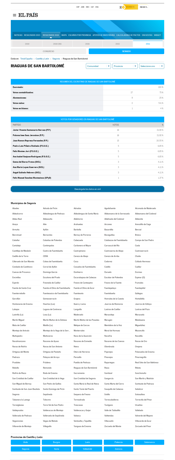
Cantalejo (16, 246)
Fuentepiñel (140, 288)
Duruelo (107, 272)
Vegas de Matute (50, 421)
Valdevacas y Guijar (82, 411)
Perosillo (77, 357)
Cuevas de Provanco (21, 272)
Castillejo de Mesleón (21, 251)
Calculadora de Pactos (128, 36)
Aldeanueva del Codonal (145, 214)
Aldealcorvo (17, 214)
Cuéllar (138, 267)
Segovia (15, 395)
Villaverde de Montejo (21, 427)
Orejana (138, 347)
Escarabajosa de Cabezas (85, 278)
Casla (137, 246)
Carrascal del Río (111, 246)
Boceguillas (109, 235)
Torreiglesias (18, 405)
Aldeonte (139, 219)
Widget (157, 36)
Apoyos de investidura (104, 36)
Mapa (64, 36)
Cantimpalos (48, 246)
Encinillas (16, 278)
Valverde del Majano (144, 416)
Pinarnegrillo (140, 357)
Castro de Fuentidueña (53, 251)
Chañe (138, 256)
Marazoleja (109, 315)
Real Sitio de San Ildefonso (146, 363)
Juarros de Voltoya (143, 304)
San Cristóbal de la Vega (53, 379)
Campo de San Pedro (144, 241)
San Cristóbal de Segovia (85, 379)
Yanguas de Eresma (82, 427)
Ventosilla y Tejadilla (82, 421)
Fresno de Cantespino (83, 283)
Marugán (108, 320)
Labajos (15, 310)
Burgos (56, 442)
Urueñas (138, 405)
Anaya (15, 225)
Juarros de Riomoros (113, 304)
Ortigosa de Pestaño (52, 352)
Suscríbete (132, 7)
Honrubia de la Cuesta (114, 299)
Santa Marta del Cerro (114, 384)
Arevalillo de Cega (143, 225)
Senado (126, 52)
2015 (117, 44)
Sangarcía (108, 379)
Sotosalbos (140, 395)
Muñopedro (17, 336)
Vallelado (139, 411)
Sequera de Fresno (82, 395)
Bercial (138, 230)
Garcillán (16, 299)
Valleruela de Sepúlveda (53, 416)
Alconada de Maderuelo (145, 209)
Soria (56, 449)
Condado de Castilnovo (22, 267)
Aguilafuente (110, 209)
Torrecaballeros (111, 400)
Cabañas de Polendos (52, 241)
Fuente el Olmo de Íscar (84, 288)
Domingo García (50, 272)
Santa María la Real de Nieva (86, 384)
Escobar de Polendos (113, 278)
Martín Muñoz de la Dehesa (55, 320)
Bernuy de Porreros (82, 235)
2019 (27, 44)
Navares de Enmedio (83, 342)
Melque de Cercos (82, 326)
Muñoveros (48, 336)
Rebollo (15, 368)
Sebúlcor (139, 389)
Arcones (108, 225)
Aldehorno (78, 219)
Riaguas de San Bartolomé (85, 368)
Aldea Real (17, 219)
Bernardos (47, 235)
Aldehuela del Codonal (114, 219)
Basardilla (108, 230)
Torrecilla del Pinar (143, 400)
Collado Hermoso (142, 262)
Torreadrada (79, 400)
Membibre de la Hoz (113, 326)
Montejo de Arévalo (20, 331)
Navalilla (139, 336)
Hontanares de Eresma (22, 304)
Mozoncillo (139, 331)
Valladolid (87, 449)
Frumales (139, 283)
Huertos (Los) (49, 304)
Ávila (25, 442)
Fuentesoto (78, 294)
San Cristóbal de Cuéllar (22, 379)
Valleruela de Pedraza (22, 416)
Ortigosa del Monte (20, 352)
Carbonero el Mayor (82, 246)
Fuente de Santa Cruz (21, 288)
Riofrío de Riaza (19, 373)
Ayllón (45, 230)
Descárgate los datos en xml (88, 189)
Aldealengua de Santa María (86, 214)
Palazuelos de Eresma (144, 352)
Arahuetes (78, 225)
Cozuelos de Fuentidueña (85, 267)
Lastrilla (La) (17, 315)
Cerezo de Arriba (111, 256)
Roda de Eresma (50, 373)
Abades (15, 209)
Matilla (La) (48, 326)
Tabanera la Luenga (21, 400)
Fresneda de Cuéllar (52, 283)
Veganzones (17, 421)
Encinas (138, 272)
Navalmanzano (19, 342)
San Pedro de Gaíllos (52, 384)
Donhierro (78, 272)
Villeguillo (47, 427)
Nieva (76, 347)
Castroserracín (141, 251)
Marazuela (139, 315)
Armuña (15, 230)
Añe (44, 225)
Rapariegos (109, 363)
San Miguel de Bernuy (21, 384)
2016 (87, 44)
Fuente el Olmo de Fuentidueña (56, 288)
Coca (76, 262)
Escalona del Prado (51, 278)
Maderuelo (78, 315)
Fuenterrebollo (18, 294)
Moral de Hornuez (112, 331)
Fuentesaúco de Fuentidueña (55, 294)
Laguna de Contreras (52, 310)
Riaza (106, 368)
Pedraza (16, 357)
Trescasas (78, 405)
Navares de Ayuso (51, 342)
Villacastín (108, 421)
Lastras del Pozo (142, 310)
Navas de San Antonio (52, 347)
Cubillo (107, 267)
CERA (45, 256)
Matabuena (140, 320)
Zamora (118, 449)
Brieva (138, 235)
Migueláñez (140, 326)
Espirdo (15, 283)
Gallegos (139, 294)
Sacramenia (79, 373)
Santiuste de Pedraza (144, 384)
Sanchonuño (140, 373)
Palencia (119, 442)
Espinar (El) (140, 278)
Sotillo (107, 395)
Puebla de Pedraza (82, 363)
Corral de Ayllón (50, 267)
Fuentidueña (109, 294)
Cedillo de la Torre (20, 256)
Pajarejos (108, 352)
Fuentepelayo (110, 288)
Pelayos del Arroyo (51, 357)
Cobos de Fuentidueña (52, 262)
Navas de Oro (141, 342)
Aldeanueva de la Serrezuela (117, 214)
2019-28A (57, 44)
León (87, 442)
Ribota (138, 368)
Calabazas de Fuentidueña (115, 241)
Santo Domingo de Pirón (53, 389)
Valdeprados (17, 411)
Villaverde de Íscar (143, 421)
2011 (147, 44)
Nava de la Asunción (83, 336)
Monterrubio (79, 331)
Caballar (16, 241)
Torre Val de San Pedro (53, 405)
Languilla (78, 310)
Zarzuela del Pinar (143, 427)
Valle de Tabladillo (112, 411)
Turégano (108, 405)
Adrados (77, 209)
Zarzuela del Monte (112, 427)
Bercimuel (16, 235)
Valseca (77, 416)
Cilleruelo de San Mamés (23, 262)
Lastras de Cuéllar (112, 310)
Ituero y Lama (80, 304)
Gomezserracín (50, 299)
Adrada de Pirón (50, 209)
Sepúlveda (47, 395)
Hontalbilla (139, 299)
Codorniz (108, 262)
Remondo (47, 368)
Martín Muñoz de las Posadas (86, 320)
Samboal (108, 373)
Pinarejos (108, 357)
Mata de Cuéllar (19, 326)
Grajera (77, 299)
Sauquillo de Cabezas (113, 389)
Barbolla (77, 230)
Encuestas (147, 36)
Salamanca (149, 442)
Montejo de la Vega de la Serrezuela (57, 331)
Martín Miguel (18, 320)
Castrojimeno (79, 251)
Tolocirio (47, 400)
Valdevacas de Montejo (53, 411)
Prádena (47, 363)
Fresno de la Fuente (112, 283)
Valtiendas (108, 416)
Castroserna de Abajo (113, 251)
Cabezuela (78, 241)
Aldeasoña (47, 219)
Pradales (16, 363)
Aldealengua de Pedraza (53, 214)
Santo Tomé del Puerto (84, 389)
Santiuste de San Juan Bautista (26, 389)
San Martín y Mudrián (144, 379)
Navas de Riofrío (19, 347)
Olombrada (109, 347)
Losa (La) (47, 315)
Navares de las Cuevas (114, 342)
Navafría (108, 336)
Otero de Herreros (82, 352)
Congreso (48, 52)
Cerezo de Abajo (81, 256)
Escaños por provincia (79, 36)
